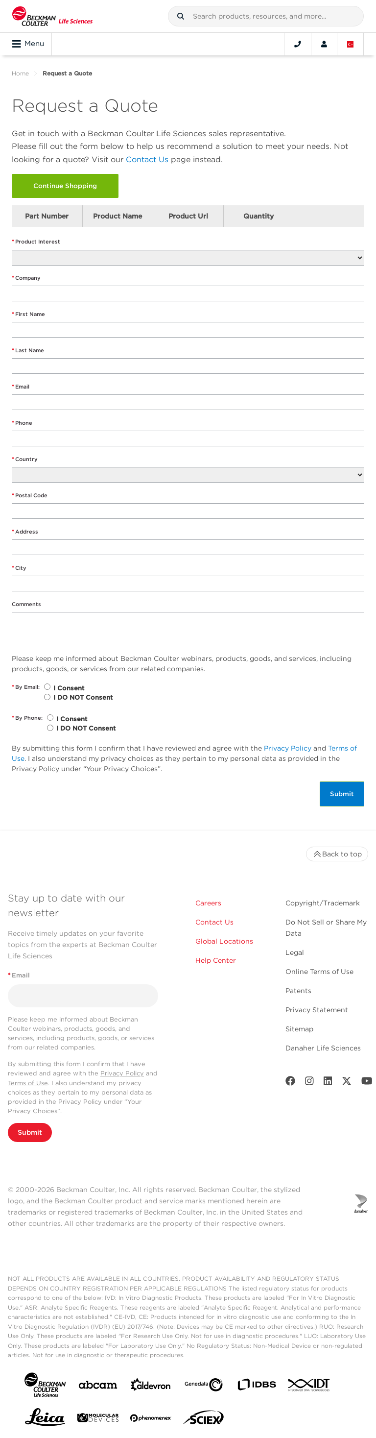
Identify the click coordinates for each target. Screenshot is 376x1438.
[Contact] (297, 44)
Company (26, 278)
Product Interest (36, 242)
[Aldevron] (150, 1387)
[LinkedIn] (328, 1083)
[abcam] (97, 1386)
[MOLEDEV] (97, 1419)
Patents (298, 991)
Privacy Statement (316, 1010)
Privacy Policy (287, 748)
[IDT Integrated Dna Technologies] (309, 1387)
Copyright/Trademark (322, 903)
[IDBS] (256, 1387)
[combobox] (265, 16)
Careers (208, 903)
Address (25, 532)
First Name (28, 314)
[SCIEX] (203, 1420)
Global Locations (224, 941)
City (19, 568)
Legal (294, 952)
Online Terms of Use (319, 971)
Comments (26, 604)
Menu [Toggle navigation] (28, 44)
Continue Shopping (65, 186)
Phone (22, 423)
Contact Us (147, 159)
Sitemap (299, 1029)
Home (20, 73)
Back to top (337, 854)
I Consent (68, 688)
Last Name (28, 350)
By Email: (26, 687)
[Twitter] (347, 1083)
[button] (180, 16)
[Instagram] (309, 1083)
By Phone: (27, 718)
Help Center (215, 960)
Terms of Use (28, 1083)
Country (25, 459)
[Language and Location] (350, 44)
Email (20, 387)
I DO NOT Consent (83, 697)
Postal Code (29, 495)
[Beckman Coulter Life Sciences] (52, 16)
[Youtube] (367, 1083)
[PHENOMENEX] (150, 1420)
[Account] (324, 44)
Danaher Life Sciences (323, 1048)
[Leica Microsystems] (45, 1420)
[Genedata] (203, 1386)
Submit (342, 794)
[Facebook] (290, 1083)
